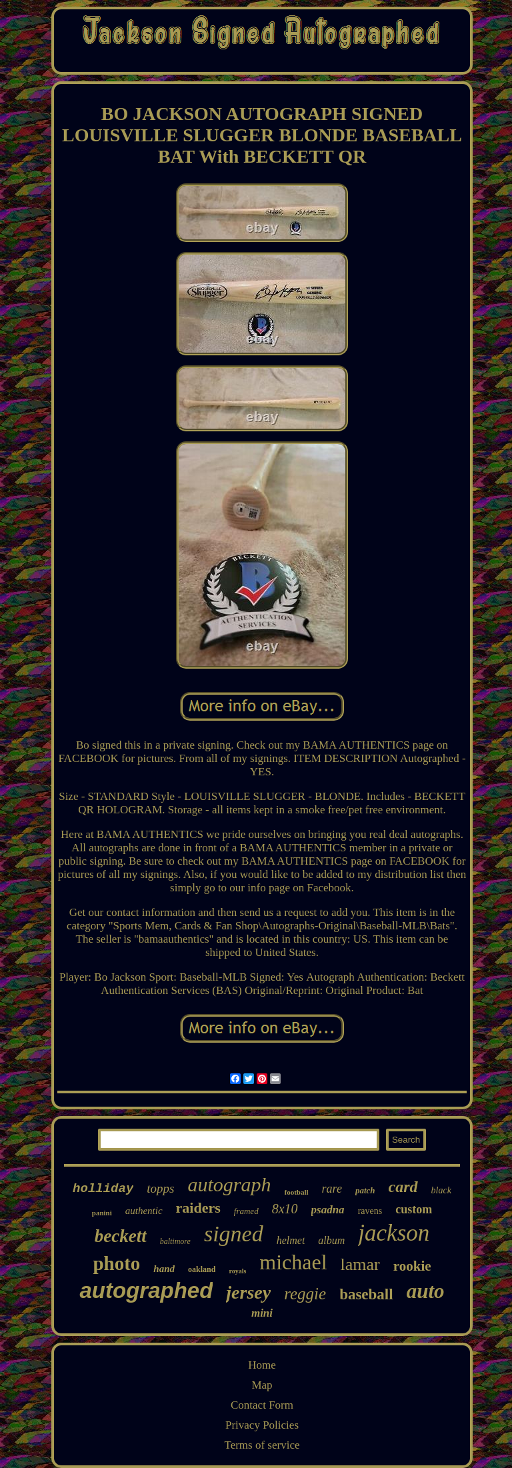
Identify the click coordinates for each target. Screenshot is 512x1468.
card (403, 1186)
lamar (360, 1264)
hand (164, 1268)
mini (262, 1313)
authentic (144, 1210)
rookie (412, 1266)
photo (116, 1263)
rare (332, 1188)
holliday (103, 1188)
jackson (393, 1233)
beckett (121, 1236)
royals (237, 1271)
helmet (291, 1240)
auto (426, 1291)
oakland (201, 1269)
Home (262, 1365)
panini (102, 1213)
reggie (305, 1294)
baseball (366, 1294)
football (297, 1192)
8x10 (285, 1208)
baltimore (175, 1241)
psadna (328, 1209)
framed (246, 1211)
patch (365, 1190)
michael (293, 1262)
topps (160, 1188)
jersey (248, 1292)
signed (233, 1233)
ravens (370, 1211)
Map (261, 1385)
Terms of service (261, 1445)
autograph (229, 1184)
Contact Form (262, 1405)
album (331, 1240)
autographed (146, 1290)
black (441, 1190)
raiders (198, 1207)
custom (413, 1209)
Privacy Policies (262, 1425)
